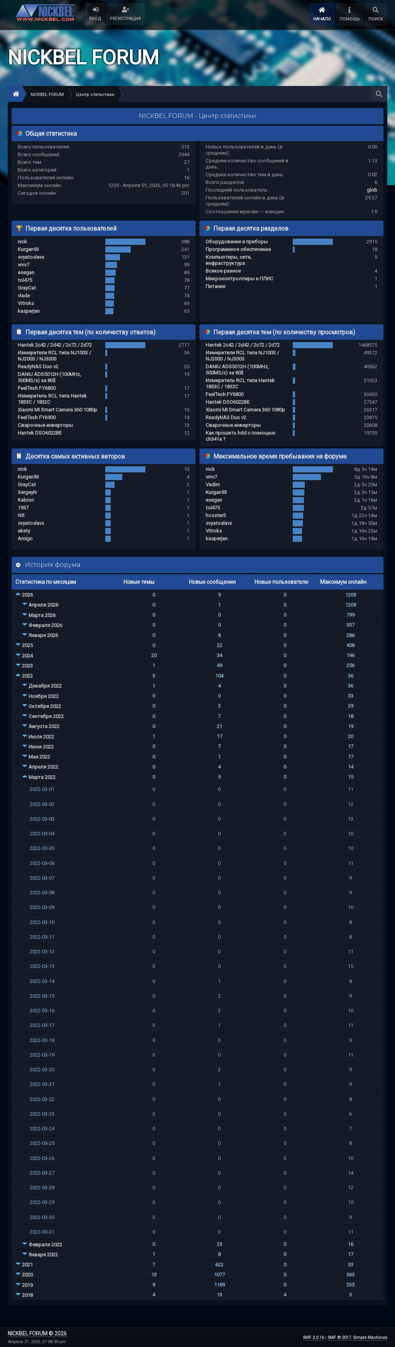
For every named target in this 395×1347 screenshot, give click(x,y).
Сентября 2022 (46, 716)
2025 (27, 645)
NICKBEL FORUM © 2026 (37, 1333)
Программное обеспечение (238, 249)
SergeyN (27, 492)
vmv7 (23, 265)
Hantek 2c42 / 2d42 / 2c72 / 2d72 (55, 345)
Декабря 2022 (45, 686)
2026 (27, 595)
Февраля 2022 (45, 1245)
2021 (27, 1265)
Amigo (25, 538)
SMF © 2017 (339, 1337)
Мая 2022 (39, 757)
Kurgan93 (28, 249)
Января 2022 (43, 1255)
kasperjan (29, 311)
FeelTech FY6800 (37, 388)
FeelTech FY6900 (37, 417)
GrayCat (27, 288)
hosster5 (216, 515)
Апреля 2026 (43, 605)
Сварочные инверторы (45, 425)
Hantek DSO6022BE (40, 433)
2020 (27, 1275)
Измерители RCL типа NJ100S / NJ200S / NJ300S (54, 356)
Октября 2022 (45, 706)
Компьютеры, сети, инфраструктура (229, 260)
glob (372, 190)
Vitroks (26, 303)
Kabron (26, 500)
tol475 (25, 280)
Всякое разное (223, 271)
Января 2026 (43, 635)
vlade (24, 295)
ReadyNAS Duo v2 (38, 366)
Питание (215, 286)
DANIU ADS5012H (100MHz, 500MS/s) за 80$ (49, 377)
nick (22, 241)
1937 (23, 508)
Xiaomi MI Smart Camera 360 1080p (57, 410)
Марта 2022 (42, 777)
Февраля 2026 (45, 625)
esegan (26, 272)
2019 (27, 1285)
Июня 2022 (41, 747)
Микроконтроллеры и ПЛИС (239, 279)
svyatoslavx (31, 257)
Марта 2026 (42, 615)
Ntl (21, 515)
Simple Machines (370, 1337)
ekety (24, 531)
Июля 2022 (41, 737)
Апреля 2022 (43, 767)
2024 (27, 656)
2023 (27, 666)
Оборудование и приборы (237, 241)
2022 (27, 676)
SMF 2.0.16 (313, 1337)
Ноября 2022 (44, 696)
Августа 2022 (44, 726)
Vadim (213, 484)
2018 (27, 1295)
